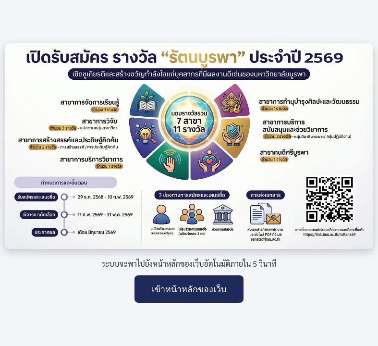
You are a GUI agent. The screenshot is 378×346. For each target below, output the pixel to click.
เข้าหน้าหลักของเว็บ (189, 289)
